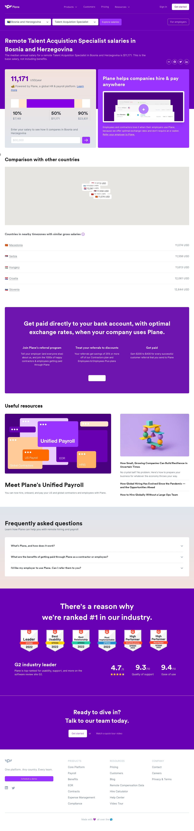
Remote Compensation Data (127, 785)
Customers (89, 6)
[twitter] (180, 62)
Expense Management (81, 797)
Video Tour (116, 803)
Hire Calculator (119, 791)
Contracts (74, 791)
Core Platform (76, 767)
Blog (112, 779)
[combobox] (7, 22)
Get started (180, 6)
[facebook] (175, 62)
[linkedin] (186, 62)
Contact (157, 767)
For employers (178, 22)
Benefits (73, 779)
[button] (104, 199)
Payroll (72, 773)
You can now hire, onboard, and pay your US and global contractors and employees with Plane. (55, 492)
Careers (157, 773)
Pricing (105, 6)
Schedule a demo (29, 778)
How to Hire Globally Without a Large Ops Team (149, 494)
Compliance (75, 803)
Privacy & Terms (162, 779)
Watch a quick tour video (109, 733)
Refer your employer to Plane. (119, 134)
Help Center (117, 797)
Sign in (163, 6)
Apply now (97, 379)
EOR (70, 785)
